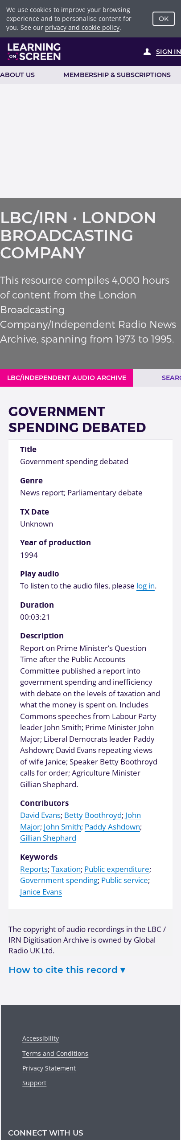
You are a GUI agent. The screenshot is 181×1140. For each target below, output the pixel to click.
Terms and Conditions (55, 1053)
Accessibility (40, 1038)
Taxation (66, 869)
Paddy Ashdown (112, 826)
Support (34, 1083)
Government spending (59, 880)
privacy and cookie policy (82, 27)
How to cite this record (66, 969)
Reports (34, 869)
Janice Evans (41, 892)
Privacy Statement (49, 1068)
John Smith (62, 826)
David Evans (40, 815)
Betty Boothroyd (93, 815)
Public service (124, 880)
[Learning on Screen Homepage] (34, 52)
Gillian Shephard (48, 838)
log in (145, 585)
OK (164, 19)
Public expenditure (116, 869)
